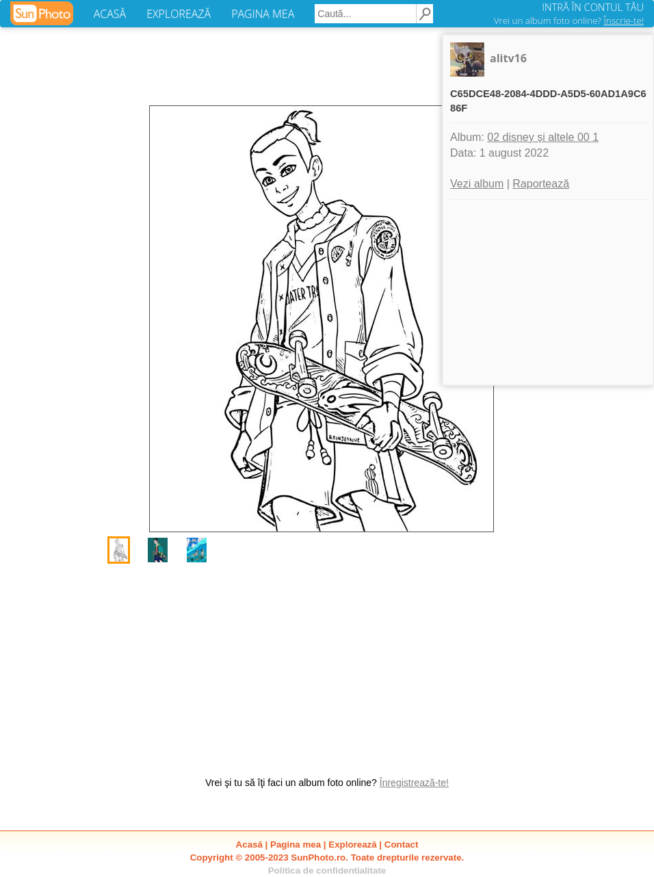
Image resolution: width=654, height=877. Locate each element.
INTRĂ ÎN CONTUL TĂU (593, 7)
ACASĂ (110, 13)
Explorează (352, 844)
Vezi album (476, 183)
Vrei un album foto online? (569, 20)
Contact (401, 844)
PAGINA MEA (262, 13)
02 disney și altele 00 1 (543, 137)
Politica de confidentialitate (327, 870)
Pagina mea (295, 844)
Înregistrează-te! (414, 782)
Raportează (540, 183)
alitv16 (508, 58)
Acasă (249, 844)
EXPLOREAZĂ (178, 13)
